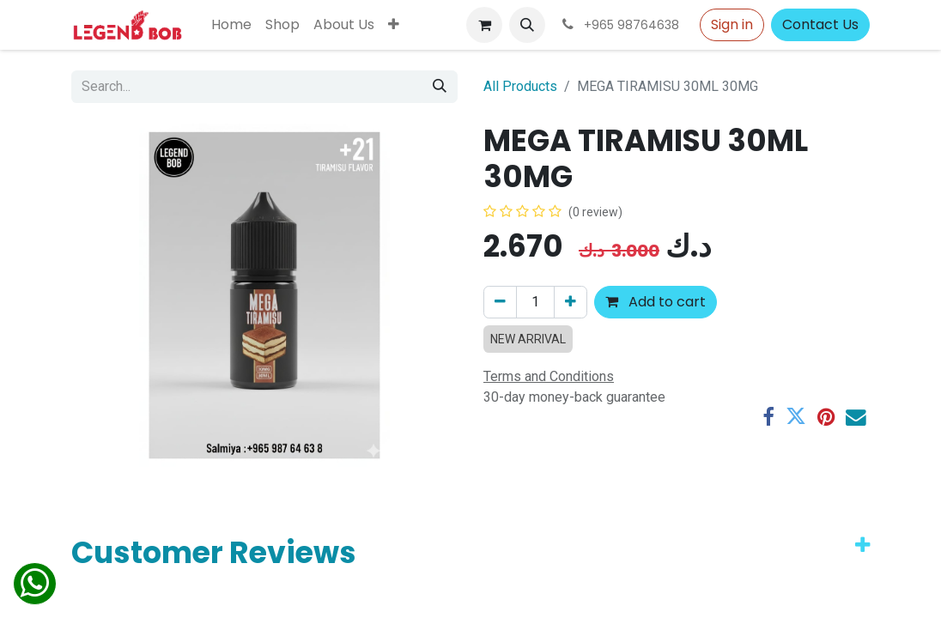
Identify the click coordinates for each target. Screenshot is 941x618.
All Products (520, 86)
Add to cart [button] (655, 302)
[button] (527, 25)
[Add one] (570, 302)
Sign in (732, 24)
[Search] (440, 86)
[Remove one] (500, 302)
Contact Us (820, 24)
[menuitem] (231, 25)
